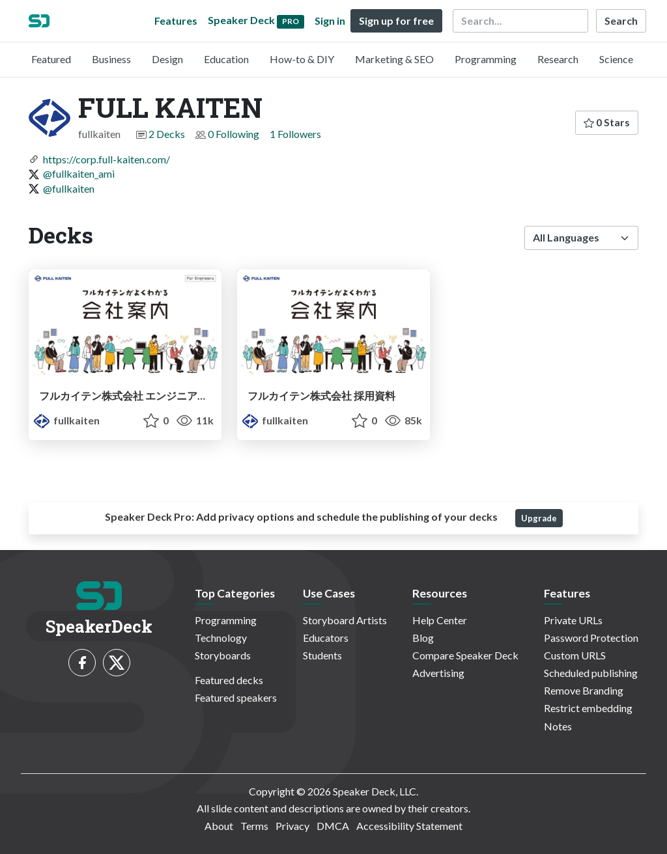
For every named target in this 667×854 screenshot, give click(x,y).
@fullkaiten (68, 188)
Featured (51, 59)
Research (557, 59)
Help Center (439, 620)
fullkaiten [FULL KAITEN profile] (67, 420)
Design (167, 59)
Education (226, 59)
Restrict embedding (588, 708)
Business (111, 59)
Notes (558, 726)
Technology (221, 637)
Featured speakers (236, 697)
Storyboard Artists (345, 620)
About (219, 826)
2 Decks (167, 134)
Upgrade (539, 518)
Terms (254, 826)
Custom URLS (575, 655)
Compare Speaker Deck (465, 655)
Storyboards (223, 655)
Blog (423, 637)
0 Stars (607, 122)
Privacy (292, 826)
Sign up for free (396, 20)
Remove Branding (583, 690)
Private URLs (573, 620)
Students (322, 655)
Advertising (438, 673)
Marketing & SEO (394, 59)
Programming (486, 59)
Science (616, 59)
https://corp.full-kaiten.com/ (106, 159)
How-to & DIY (302, 59)
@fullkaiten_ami (79, 173)
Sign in (330, 20)
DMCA (333, 826)
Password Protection (591, 637)
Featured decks (229, 680)
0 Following (233, 134)
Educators (325, 637)
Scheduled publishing (591, 673)
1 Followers (295, 134)
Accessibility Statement (409, 826)
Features (175, 20)
